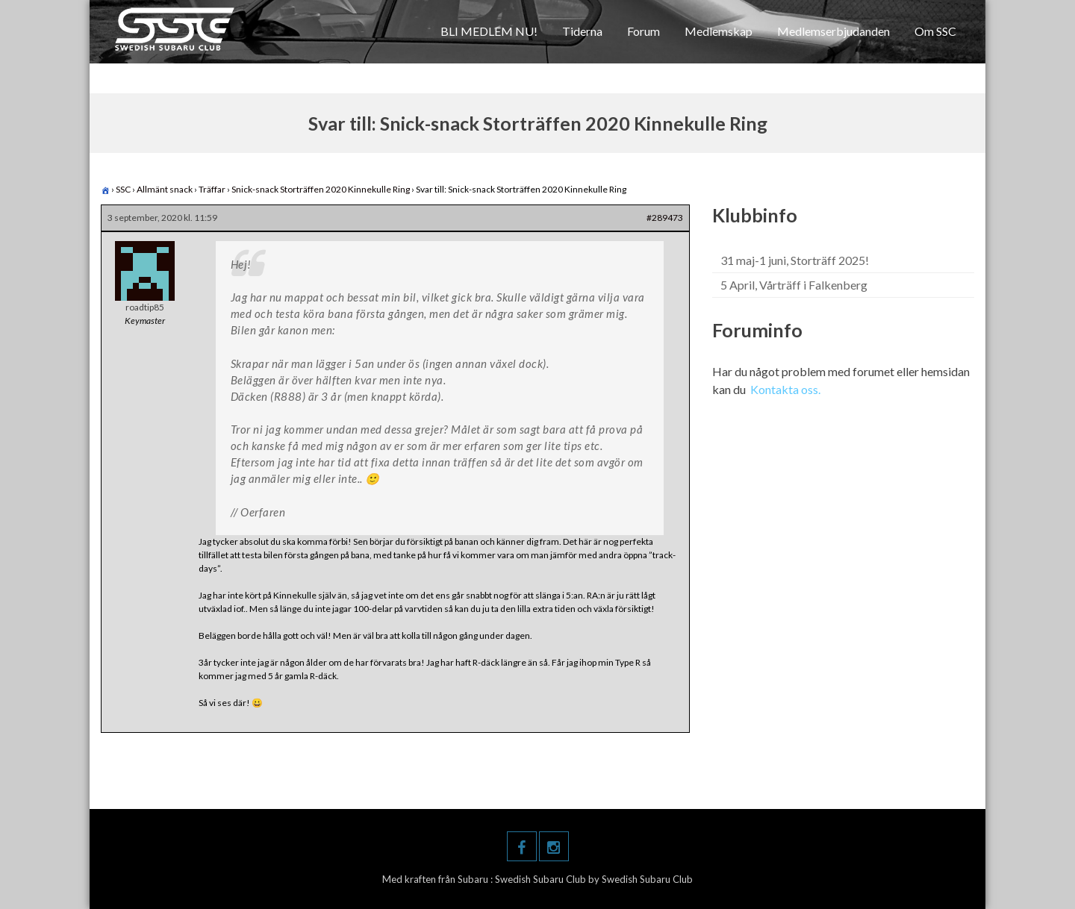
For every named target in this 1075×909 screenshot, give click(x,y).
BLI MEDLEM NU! (489, 31)
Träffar (212, 189)
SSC (123, 189)
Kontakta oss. (785, 389)
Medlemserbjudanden (833, 31)
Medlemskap (718, 31)
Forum (643, 31)
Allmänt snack (165, 189)
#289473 (664, 217)
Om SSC (935, 31)
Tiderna (582, 31)
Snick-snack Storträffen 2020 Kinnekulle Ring (320, 189)
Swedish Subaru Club (541, 879)
